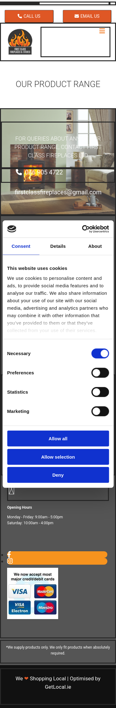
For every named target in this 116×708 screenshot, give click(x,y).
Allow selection (58, 456)
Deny (58, 475)
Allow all (58, 438)
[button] (29, 16)
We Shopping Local (40, 678)
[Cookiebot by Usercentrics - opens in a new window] (82, 229)
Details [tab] (58, 246)
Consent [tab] (20, 246)
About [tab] (95, 246)
